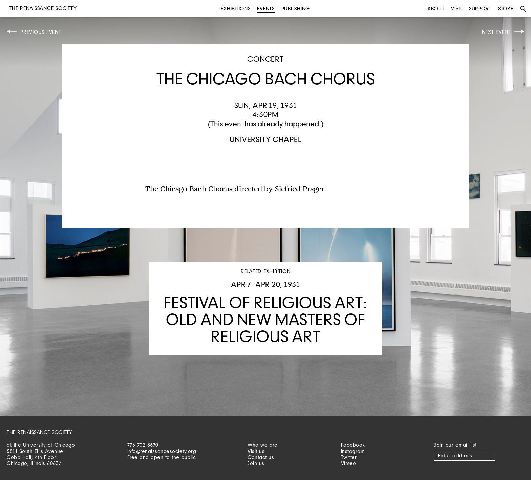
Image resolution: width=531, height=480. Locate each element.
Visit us (256, 451)
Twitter (349, 457)
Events (266, 8)
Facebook (353, 445)
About (436, 8)
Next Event (496, 32)
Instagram (353, 451)
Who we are (262, 445)
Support (480, 8)
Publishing (295, 8)
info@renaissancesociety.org (161, 451)
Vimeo (348, 463)
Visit (456, 8)
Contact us (261, 457)
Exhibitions (235, 8)
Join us (256, 463)
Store (505, 8)
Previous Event (40, 32)
